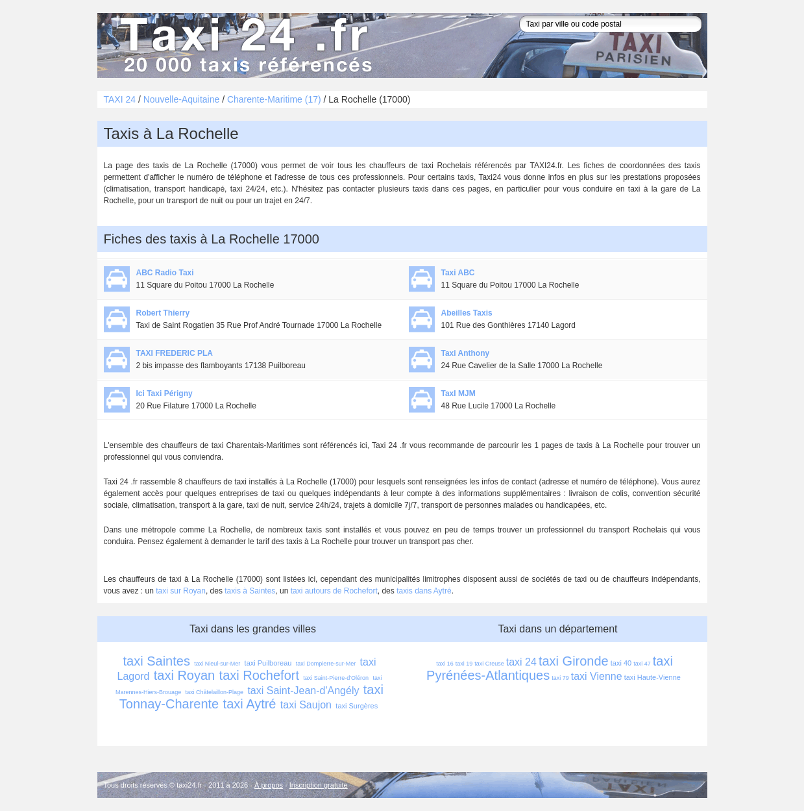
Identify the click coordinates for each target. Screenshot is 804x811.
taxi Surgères (356, 706)
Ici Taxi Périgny (164, 393)
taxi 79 (560, 678)
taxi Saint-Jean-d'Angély (303, 690)
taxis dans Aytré (424, 590)
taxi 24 (521, 662)
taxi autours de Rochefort (334, 590)
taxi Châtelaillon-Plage (214, 692)
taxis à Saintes (250, 590)
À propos (268, 785)
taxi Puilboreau (268, 663)
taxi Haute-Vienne (652, 677)
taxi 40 (621, 663)
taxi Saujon (306, 704)
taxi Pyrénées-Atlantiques (551, 668)
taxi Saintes (156, 661)
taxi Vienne (596, 676)
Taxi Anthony (465, 353)
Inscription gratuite (318, 785)
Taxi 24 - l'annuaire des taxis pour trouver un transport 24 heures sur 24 (243, 45)
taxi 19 (464, 663)
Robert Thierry (163, 313)
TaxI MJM (458, 393)
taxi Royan (184, 675)
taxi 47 (642, 663)
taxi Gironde (574, 661)
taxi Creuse (489, 663)
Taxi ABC (458, 272)
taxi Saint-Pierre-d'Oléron (336, 678)
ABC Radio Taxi (165, 272)
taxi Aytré (249, 704)
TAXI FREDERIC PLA (174, 353)
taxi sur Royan (181, 590)
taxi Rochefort (259, 675)
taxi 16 (445, 663)
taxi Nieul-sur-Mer (217, 663)
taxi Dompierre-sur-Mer (326, 663)
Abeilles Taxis (467, 313)
